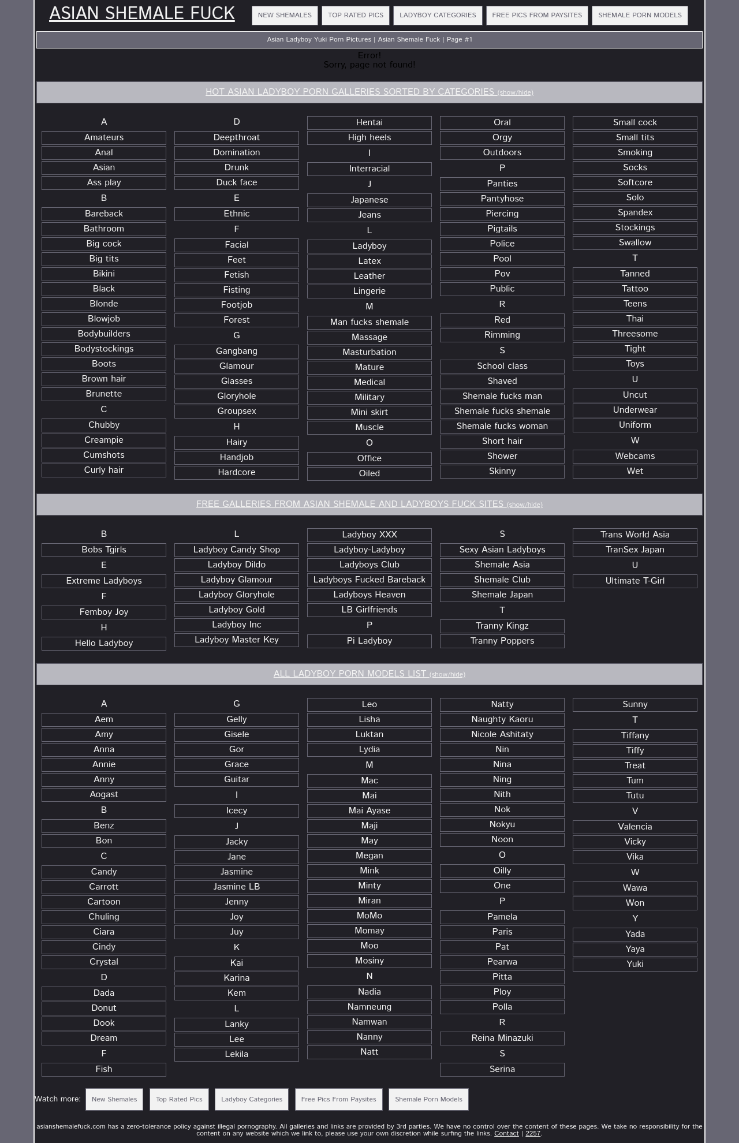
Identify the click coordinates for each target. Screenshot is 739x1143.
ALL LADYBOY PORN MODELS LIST (369, 674)
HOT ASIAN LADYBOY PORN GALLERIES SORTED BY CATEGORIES (369, 92)
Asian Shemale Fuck (142, 14)
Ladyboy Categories (438, 15)
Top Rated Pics (355, 15)
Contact (506, 1133)
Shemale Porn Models (640, 15)
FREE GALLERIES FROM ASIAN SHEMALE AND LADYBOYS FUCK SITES (369, 504)
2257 (532, 1133)
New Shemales (285, 15)
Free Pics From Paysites (537, 15)
